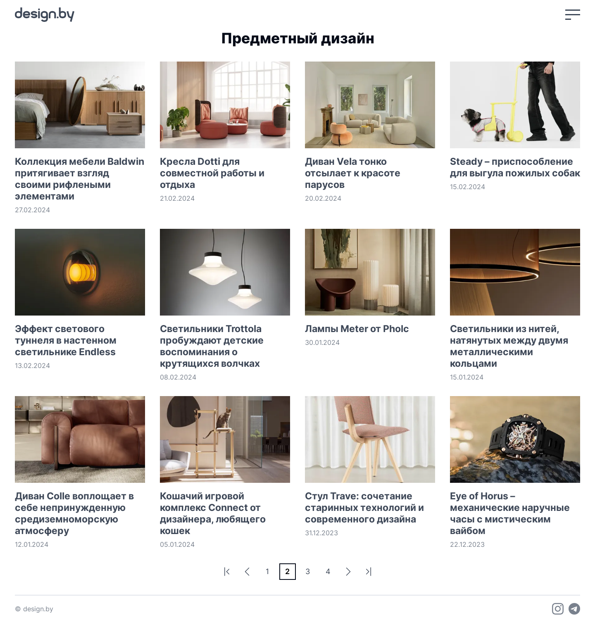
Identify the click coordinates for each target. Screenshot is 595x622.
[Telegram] (574, 609)
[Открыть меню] (572, 14)
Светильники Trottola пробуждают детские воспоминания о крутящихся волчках (212, 346)
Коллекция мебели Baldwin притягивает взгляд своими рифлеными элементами (79, 179)
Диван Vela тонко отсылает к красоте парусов (352, 173)
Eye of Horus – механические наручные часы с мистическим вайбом (510, 513)
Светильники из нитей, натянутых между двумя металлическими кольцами (509, 346)
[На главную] (44, 14)
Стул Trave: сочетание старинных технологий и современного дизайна (364, 507)
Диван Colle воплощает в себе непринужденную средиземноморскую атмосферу (74, 513)
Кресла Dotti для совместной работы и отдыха (212, 173)
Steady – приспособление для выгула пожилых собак (515, 167)
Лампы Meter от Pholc (357, 329)
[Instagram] (558, 609)
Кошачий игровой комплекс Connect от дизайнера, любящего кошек (213, 513)
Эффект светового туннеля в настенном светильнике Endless (66, 340)
